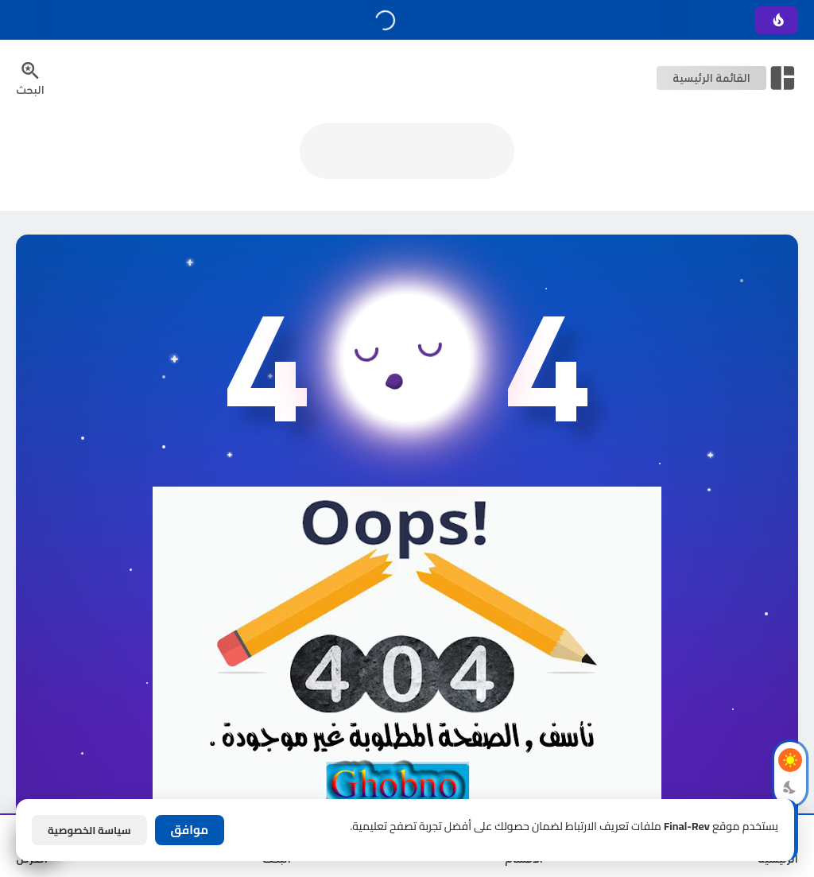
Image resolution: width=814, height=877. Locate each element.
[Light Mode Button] (790, 760)
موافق (190, 829)
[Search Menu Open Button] (30, 78)
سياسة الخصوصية (89, 830)
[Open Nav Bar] (727, 78)
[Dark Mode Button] (790, 787)
